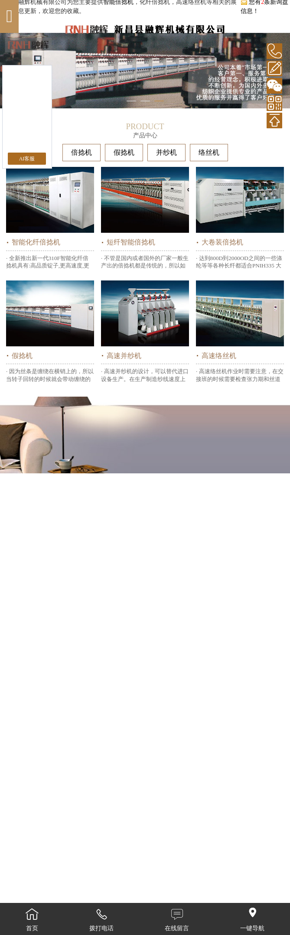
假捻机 (124, 152)
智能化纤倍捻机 (36, 242)
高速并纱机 (124, 355)
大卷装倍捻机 (222, 242)
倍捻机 (81, 152)
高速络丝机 (219, 355)
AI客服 (27, 159)
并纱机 (166, 152)
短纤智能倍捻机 (131, 242)
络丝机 (209, 152)
